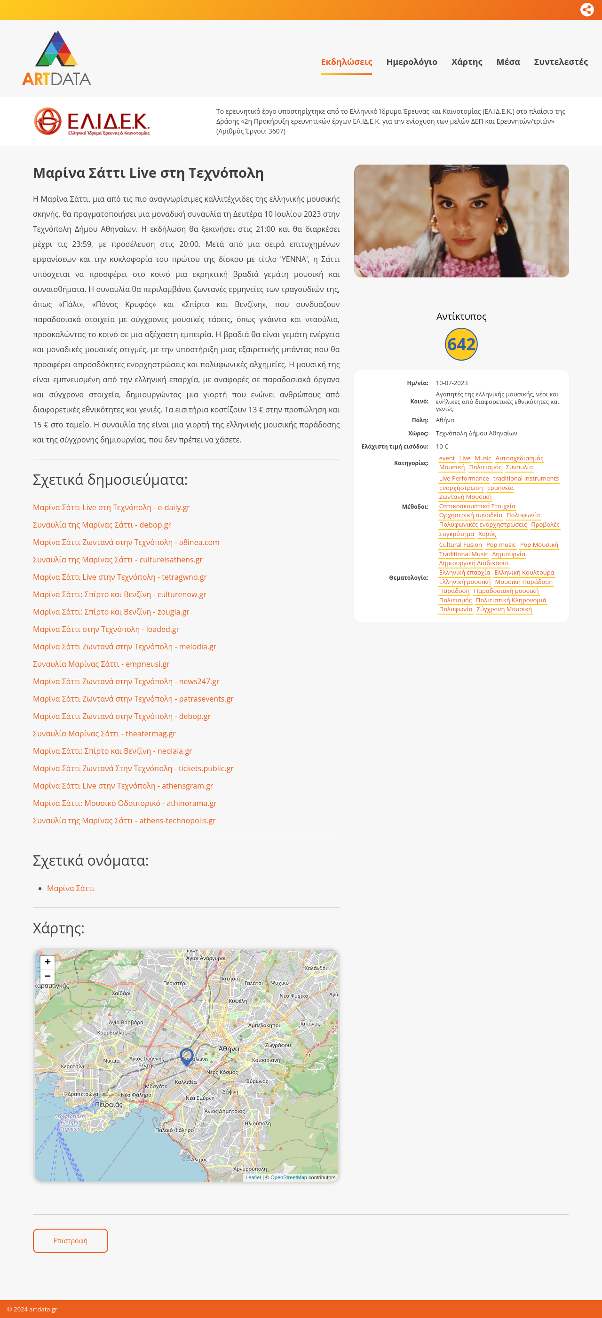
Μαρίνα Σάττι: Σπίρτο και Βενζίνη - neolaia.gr (112, 751)
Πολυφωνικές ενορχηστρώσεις (483, 525)
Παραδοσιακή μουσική (506, 591)
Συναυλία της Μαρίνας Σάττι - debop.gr (102, 525)
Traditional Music (463, 554)
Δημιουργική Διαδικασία (474, 563)
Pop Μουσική (539, 545)
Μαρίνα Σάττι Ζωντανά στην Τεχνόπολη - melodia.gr (124, 646)
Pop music (501, 545)
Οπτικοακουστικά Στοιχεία (477, 506)
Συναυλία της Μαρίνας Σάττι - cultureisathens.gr (118, 559)
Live (464, 458)
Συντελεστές (561, 61)
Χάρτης (467, 61)
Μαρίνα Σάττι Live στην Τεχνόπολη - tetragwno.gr (120, 577)
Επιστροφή (70, 1240)
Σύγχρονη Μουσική (504, 609)
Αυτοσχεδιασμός (520, 458)
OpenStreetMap (288, 1177)
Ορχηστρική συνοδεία (471, 515)
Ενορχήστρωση (461, 488)
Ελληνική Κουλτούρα (524, 572)
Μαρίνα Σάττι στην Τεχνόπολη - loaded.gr (106, 629)
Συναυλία (519, 467)
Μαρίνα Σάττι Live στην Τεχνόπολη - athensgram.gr (123, 786)
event (447, 458)
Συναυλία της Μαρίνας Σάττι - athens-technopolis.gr (124, 820)
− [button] (48, 977)
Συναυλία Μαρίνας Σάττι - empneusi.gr (101, 664)
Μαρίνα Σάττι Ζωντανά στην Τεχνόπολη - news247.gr (126, 681)
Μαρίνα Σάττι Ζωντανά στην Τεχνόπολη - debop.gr (122, 716)
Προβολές (545, 525)
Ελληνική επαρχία (465, 572)
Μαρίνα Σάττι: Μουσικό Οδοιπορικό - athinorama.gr (125, 803)
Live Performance (464, 478)
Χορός (487, 534)
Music (483, 458)
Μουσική (452, 467)
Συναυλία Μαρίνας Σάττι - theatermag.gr (104, 733)
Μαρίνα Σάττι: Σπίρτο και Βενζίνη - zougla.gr (111, 612)
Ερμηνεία (500, 488)
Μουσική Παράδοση (524, 582)
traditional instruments (526, 478)
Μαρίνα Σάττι (71, 888)
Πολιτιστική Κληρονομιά (511, 600)
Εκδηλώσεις (346, 61)
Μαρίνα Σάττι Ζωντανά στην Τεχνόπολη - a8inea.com (126, 542)
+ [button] (48, 963)
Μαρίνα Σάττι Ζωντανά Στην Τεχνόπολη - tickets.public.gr (133, 768)
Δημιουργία (509, 554)
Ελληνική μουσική (465, 582)
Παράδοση (454, 591)
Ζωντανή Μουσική (465, 497)
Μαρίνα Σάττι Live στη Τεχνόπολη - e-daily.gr (111, 507)
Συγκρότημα (457, 534)
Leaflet (253, 1177)
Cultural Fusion (460, 545)
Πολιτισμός (485, 467)
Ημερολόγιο (411, 61)
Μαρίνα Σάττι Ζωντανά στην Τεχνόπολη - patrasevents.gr (133, 699)
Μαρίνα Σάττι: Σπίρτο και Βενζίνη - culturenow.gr (119, 594)
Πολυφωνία (523, 515)
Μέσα (508, 61)
